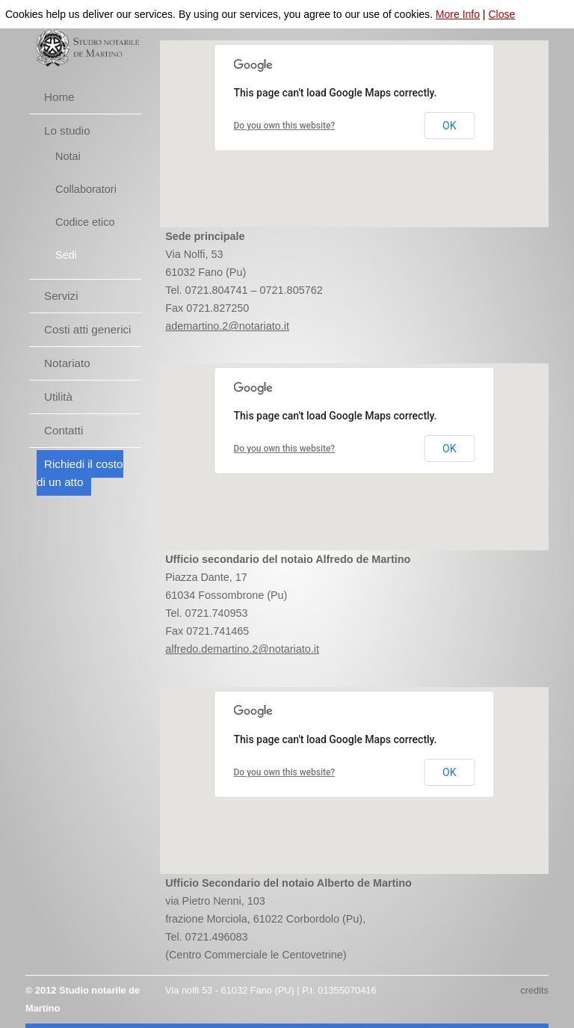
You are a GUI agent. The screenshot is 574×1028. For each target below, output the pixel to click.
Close (501, 14)
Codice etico (84, 222)
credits (534, 990)
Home (59, 96)
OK (449, 126)
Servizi (61, 295)
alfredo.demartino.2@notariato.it (242, 649)
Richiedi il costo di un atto (80, 473)
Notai (68, 156)
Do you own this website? (285, 125)
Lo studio (67, 130)
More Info (458, 14)
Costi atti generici (88, 329)
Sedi (66, 255)
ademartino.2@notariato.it (227, 326)
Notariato (67, 363)
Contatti (63, 430)
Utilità (58, 396)
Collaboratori (86, 189)
